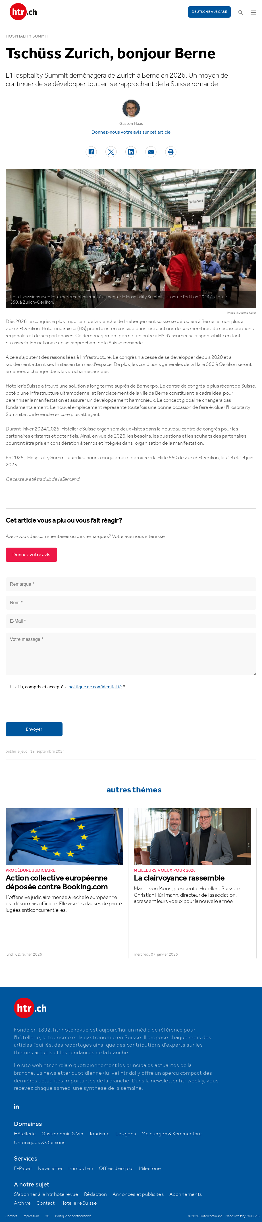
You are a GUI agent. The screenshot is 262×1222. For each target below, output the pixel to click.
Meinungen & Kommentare (172, 1134)
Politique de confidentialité (73, 1216)
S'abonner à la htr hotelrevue (46, 1194)
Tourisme (99, 1134)
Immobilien (80, 1169)
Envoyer (34, 729)
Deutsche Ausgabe (209, 12)
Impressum (31, 1216)
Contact (45, 1203)
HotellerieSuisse (79, 1203)
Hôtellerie (25, 1134)
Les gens (125, 1134)
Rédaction (95, 1194)
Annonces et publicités (138, 1194)
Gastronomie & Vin (62, 1134)
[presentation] (49, 707)
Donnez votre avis (31, 554)
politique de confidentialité (95, 687)
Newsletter (50, 1169)
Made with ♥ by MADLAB (242, 1216)
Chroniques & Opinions (39, 1143)
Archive (22, 1203)
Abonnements (185, 1194)
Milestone (150, 1169)
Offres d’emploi (116, 1169)
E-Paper (23, 1169)
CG (47, 1216)
